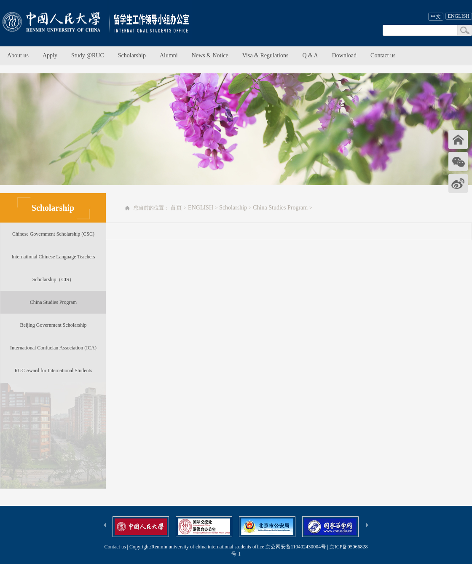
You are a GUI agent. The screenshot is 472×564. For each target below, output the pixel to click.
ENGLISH (458, 16)
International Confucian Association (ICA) (53, 348)
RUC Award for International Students (53, 370)
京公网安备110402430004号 (296, 547)
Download (344, 55)
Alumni (169, 55)
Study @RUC (87, 55)
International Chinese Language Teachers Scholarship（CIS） (53, 268)
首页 (176, 207)
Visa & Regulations (265, 55)
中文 (436, 16)
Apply (50, 55)
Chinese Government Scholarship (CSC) (53, 234)
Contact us (383, 55)
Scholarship (132, 55)
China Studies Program (53, 302)
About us (18, 55)
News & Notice (210, 55)
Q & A (310, 55)
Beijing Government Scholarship (53, 325)
